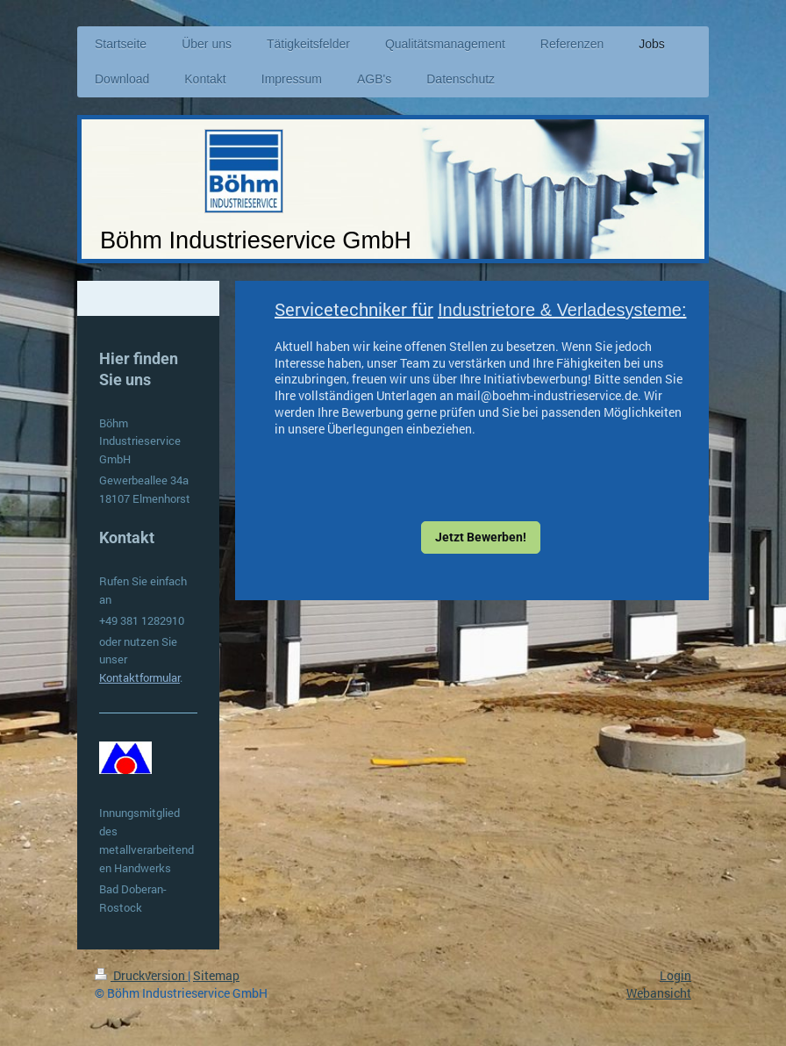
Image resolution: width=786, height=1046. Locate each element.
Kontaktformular (139, 677)
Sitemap (216, 975)
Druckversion (141, 975)
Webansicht (658, 993)
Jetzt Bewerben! (480, 537)
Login (675, 975)
